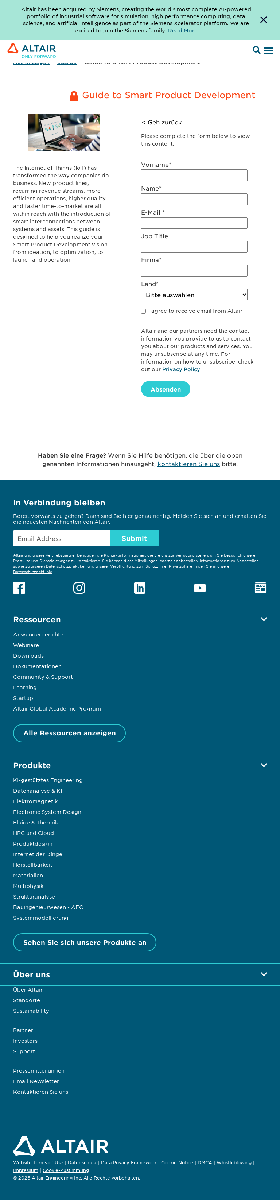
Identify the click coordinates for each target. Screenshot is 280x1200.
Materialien (28, 875)
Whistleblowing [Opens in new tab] (234, 1162)
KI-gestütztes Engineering (48, 780)
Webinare (26, 645)
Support (24, 1051)
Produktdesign (32, 843)
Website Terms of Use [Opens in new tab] (38, 1162)
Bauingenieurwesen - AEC (48, 907)
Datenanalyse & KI (37, 790)
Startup (23, 698)
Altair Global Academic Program (57, 708)
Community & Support (43, 676)
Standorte (26, 1000)
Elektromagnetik (35, 801)
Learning (25, 687)
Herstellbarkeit (32, 864)
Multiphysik (28, 885)
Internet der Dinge (37, 854)
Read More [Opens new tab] (183, 30)
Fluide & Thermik (35, 822)
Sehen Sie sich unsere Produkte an (85, 942)
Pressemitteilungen (39, 1070)
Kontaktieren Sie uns (40, 1091)
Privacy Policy (181, 369)
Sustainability (31, 1010)
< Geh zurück (162, 122)
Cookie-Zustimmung (66, 1170)
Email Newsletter (36, 1081)
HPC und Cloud (33, 833)
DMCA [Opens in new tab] (205, 1162)
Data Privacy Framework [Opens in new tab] (129, 1162)
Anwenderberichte (38, 634)
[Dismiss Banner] (263, 20)
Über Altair (28, 989)
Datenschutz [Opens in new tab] (82, 1162)
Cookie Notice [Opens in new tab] (177, 1162)
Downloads (28, 655)
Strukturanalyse (34, 896)
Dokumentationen (37, 666)
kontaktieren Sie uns (189, 463)
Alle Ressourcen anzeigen (69, 733)
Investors (25, 1040)
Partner (23, 1030)
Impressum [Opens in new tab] (25, 1170)
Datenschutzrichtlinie (32, 571)
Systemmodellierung (41, 917)
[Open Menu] (267, 51)
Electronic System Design (47, 811)
